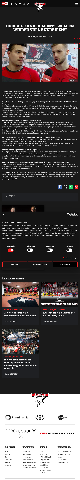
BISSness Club (63, 460)
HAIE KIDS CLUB (45, 457)
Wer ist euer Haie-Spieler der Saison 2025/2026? (59, 314)
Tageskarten (26, 454)
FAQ (41, 451)
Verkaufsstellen (27, 460)
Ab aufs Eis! (44, 454)
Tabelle (7, 462)
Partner (60, 457)
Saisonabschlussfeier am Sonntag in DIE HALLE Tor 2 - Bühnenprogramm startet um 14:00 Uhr (20, 364)
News (7, 451)
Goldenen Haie (45, 462)
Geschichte (44, 465)
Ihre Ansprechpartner (65, 451)
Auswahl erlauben (40, 264)
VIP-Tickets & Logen (29, 465)
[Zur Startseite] (40, 7)
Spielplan (8, 460)
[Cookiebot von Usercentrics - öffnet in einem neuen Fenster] (68, 214)
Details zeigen (68, 258)
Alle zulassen (65, 264)
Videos (7, 454)
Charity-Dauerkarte (29, 468)
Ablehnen (14, 264)
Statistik (8, 465)
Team (7, 457)
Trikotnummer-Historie (45, 471)
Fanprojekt (44, 468)
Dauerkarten (26, 457)
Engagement (44, 460)
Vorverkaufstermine (29, 462)
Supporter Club (63, 462)
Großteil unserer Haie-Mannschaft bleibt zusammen (20, 314)
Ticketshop (26, 451)
